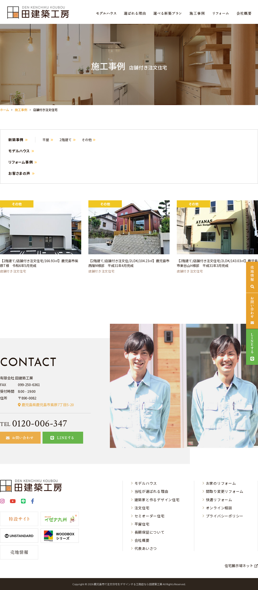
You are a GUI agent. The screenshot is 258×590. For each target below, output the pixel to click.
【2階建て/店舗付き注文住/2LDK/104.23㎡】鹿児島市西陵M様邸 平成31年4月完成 (128, 263)
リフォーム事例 (20, 162)
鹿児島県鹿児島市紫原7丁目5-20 (48, 404)
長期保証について (149, 532)
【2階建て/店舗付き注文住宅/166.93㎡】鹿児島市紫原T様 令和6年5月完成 (39, 263)
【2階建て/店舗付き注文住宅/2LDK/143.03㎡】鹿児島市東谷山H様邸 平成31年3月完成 (217, 263)
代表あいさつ (145, 548)
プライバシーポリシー (225, 515)
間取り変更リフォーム (225, 491)
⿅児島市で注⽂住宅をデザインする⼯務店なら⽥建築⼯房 (128, 584)
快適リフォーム (219, 499)
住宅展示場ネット (239, 565)
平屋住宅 (142, 523)
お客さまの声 (19, 173)
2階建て (65, 139)
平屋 (46, 139)
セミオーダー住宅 (149, 515)
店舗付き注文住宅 (13, 271)
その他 (87, 139)
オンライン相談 (219, 507)
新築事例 (15, 139)
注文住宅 (142, 507)
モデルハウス (19, 150)
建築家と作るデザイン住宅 (157, 499)
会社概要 (142, 540)
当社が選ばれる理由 (151, 491)
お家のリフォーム (221, 483)
